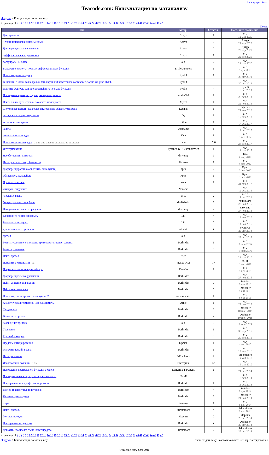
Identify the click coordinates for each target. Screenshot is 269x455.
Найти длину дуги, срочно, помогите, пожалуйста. (32, 102)
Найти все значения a (15, 289)
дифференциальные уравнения (21, 55)
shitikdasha (245, 202)
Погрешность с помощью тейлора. (23, 269)
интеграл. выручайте (15, 189)
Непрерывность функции (17, 423)
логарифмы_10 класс (15, 61)
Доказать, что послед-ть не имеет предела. (27, 429)
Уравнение (9, 329)
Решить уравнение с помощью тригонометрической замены (38, 242)
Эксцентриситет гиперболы (19, 202)
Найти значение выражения (19, 282)
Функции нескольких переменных (23, 41)
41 (140, 23)
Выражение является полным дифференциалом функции (36, 68)
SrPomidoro (245, 356)
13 (44, 23)
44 (151, 23)
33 (113, 23)
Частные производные (16, 396)
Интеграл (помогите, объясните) (22, 162)
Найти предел (11, 255)
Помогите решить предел (17, 142)
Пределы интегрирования (18, 342)
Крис (245, 169)
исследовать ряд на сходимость (21, 115)
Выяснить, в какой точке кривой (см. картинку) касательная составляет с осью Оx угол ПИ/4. (57, 81)
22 (75, 23)
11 (38, 23)
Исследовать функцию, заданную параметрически (32, 95)
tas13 (245, 196)
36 (123, 23)
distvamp (245, 209)
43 (147, 23)
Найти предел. (11, 409)
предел (7, 235)
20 (68, 23)
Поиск (264, 26)
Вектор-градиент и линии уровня (22, 389)
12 (41, 23)
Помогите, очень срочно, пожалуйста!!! (26, 296)
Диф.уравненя (11, 35)
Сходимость (10, 309)
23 (79, 23)
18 (62, 23)
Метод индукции (12, 416)
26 (89, 23)
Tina (245, 156)
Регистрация (253, 2)
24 (82, 23)
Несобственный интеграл (17, 155)
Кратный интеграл (13, 336)
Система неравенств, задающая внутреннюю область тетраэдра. (40, 108)
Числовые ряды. (12, 195)
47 (161, 23)
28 (96, 23)
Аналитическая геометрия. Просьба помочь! (29, 302)
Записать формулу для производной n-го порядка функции (37, 88)
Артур (245, 42)
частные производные (15, 122)
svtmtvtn (245, 229)
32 (110, 23)
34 (116, 23)
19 (65, 23)
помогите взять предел (16, 135)
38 (130, 23)
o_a (245, 35)
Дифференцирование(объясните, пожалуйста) (29, 168)
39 (134, 23)
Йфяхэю (245, 109)
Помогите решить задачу (17, 75)
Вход (264, 2)
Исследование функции (16, 362)
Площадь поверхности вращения (22, 209)
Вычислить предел (14, 316)
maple (6, 403)
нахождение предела (15, 322)
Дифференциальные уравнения (21, 48)
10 (34, 23)
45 (154, 23)
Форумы (6, 18)
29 (99, 23)
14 (48, 23)
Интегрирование (12, 148)
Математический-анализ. (17, 349)
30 (103, 23)
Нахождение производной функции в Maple (28, 369)
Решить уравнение (14, 249)
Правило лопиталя (14, 182)
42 (144, 23)
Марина (245, 416)
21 (72, 23)
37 (127, 23)
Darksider (245, 283)
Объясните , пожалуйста (17, 175)
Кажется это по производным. (20, 215)
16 (55, 23)
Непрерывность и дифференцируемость (26, 383)
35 (120, 23)
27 (92, 23)
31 (106, 23)
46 (158, 23)
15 (51, 23)
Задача (7, 128)
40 (137, 23)
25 (86, 23)
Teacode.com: (98, 8)
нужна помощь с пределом (18, 229)
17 (58, 23)
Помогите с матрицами (16, 262)
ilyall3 (245, 89)
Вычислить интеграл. (15, 222)
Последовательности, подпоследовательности (29, 376)
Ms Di (245, 263)
